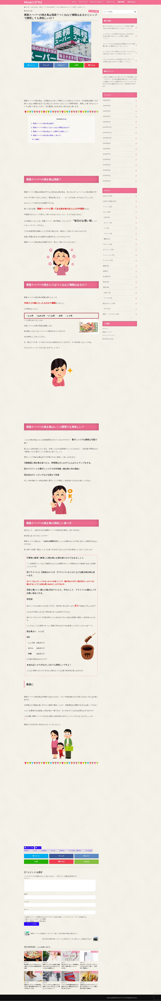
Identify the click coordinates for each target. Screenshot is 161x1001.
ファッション (108, 246)
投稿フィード (106, 321)
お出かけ (107, 188)
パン (106, 219)
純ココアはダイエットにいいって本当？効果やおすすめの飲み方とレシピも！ (119, 27)
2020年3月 (106, 104)
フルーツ (107, 225)
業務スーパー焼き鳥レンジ (51, 850)
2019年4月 (106, 162)
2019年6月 (106, 152)
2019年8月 (106, 141)
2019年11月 (107, 126)
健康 (106, 256)
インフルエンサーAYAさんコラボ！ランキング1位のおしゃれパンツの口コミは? (118, 50)
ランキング (107, 251)
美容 (106, 272)
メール (26, 902)
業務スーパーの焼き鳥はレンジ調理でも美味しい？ (49, 131)
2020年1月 (106, 115)
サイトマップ (83, 2)
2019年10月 (107, 131)
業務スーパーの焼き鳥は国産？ (43, 123)
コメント (27, 878)
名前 (26, 894)
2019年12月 (107, 120)
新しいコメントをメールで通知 (36, 919)
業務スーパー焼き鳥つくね (33, 850)
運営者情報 (120, 2)
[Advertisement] (61, 85)
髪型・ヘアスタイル (110, 304)
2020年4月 (106, 99)
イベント (107, 198)
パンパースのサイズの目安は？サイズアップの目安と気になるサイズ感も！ (119, 57)
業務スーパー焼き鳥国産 (68, 850)
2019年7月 (106, 147)
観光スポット (108, 293)
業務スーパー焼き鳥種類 (85, 850)
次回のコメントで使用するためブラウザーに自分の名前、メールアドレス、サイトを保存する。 (56, 917)
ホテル (107, 298)
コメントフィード (108, 325)
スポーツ (107, 235)
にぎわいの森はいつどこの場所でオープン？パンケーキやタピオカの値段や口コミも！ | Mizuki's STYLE (119, 78)
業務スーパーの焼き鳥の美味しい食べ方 (46, 135)
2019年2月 (106, 173)
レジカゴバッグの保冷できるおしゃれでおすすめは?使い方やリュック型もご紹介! (119, 35)
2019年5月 (106, 157)
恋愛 (105, 262)
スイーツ (107, 214)
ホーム (73, 2)
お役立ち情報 (29, 848)
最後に (36, 139)
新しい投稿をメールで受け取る (36, 921)
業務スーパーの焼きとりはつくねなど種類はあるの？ (50, 127)
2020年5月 (106, 94)
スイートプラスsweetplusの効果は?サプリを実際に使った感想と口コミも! (119, 42)
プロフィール (110, 2)
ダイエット (108, 240)
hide (64, 119)
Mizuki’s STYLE (33, 2)
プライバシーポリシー (96, 2)
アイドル (107, 288)
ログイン (105, 318)
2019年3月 (106, 168)
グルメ (39, 848)
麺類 (106, 230)
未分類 (106, 267)
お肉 (106, 209)
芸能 (106, 277)
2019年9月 (106, 136)
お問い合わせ (131, 2)
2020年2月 (106, 110)
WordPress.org (107, 328)
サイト (26, 909)
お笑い (107, 283)
